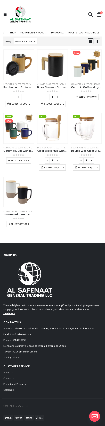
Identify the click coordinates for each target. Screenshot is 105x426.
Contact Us (8, 378)
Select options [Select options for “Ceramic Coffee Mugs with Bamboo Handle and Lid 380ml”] (88, 96)
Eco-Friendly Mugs (31, 84)
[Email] (94, 416)
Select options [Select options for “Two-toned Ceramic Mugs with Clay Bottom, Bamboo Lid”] (20, 224)
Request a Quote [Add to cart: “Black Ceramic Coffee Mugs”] (54, 103)
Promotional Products (14, 384)
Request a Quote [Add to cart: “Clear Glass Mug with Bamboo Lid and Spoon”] (54, 167)
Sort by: (8, 41)
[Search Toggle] (90, 14)
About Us (8, 372)
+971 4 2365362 (19, 340)
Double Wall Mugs (80, 148)
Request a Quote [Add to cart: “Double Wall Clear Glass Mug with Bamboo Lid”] (88, 167)
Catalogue (8, 389)
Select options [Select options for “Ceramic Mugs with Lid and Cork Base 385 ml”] (20, 160)
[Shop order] (25, 41)
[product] (19, 65)
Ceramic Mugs (44, 84)
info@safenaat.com (20, 334)
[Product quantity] (18, 97)
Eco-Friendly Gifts (12, 84)
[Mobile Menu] (6, 14)
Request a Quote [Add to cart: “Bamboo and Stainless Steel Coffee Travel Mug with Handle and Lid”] (20, 103)
